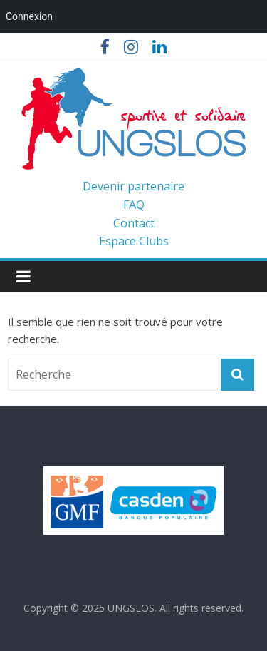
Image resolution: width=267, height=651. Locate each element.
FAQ (134, 204)
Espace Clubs (134, 241)
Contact (134, 223)
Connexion (29, 16)
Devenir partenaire (133, 186)
